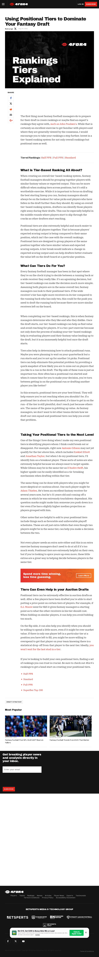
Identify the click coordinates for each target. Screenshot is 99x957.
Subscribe (91, 4)
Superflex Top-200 (33, 689)
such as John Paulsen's (63, 123)
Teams (22, 896)
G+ (23, 941)
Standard (70, 157)
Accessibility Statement (65, 898)
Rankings (30, 896)
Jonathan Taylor (35, 455)
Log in (81, 4)
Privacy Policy (47, 898)
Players (14, 896)
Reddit (11, 109)
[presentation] (22, 779)
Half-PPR (28, 672)
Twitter (11, 103)
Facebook (11, 98)
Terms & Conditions (31, 898)
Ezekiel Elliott (82, 451)
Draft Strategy (14, 701)
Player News (59, 896)
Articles (48, 896)
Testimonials (81, 896)
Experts (70, 896)
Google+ (11, 120)
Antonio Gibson (71, 447)
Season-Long (11, 736)
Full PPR (58, 157)
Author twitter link (15, 28)
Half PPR (46, 157)
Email (11, 114)
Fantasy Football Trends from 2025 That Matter (69, 739)
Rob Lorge (9, 29)
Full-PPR (28, 683)
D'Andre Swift (75, 467)
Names (39, 896)
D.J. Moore (26, 606)
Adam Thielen (28, 490)
